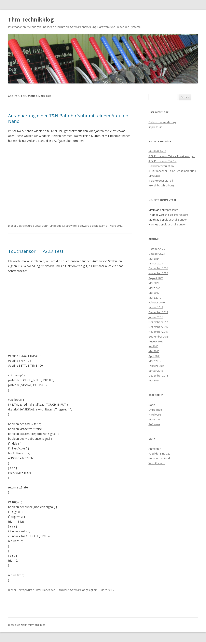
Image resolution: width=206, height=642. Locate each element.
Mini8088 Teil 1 (157, 151)
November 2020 (158, 273)
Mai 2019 (154, 292)
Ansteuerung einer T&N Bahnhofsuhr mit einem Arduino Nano (68, 118)
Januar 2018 (156, 317)
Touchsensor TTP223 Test (36, 251)
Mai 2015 (154, 351)
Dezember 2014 (158, 375)
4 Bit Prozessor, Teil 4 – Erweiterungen (172, 156)
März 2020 (155, 288)
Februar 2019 (157, 302)
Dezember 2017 (158, 322)
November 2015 (158, 331)
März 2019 (155, 297)
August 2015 (156, 341)
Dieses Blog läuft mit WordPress (26, 625)
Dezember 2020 (158, 268)
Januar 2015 (156, 370)
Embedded (56, 225)
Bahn (45, 225)
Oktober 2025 (157, 249)
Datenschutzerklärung (162, 122)
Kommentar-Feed (159, 458)
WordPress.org (158, 463)
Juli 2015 (153, 346)
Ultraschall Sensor (175, 219)
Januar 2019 (156, 307)
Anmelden (155, 448)
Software (83, 225)
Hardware (70, 225)
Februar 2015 (157, 366)
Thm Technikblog (31, 19)
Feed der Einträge (159, 453)
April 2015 (154, 356)
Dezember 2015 (158, 327)
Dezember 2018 (158, 312)
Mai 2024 (154, 258)
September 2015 (159, 336)
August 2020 (156, 278)
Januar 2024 (156, 263)
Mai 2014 (154, 380)
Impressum (155, 127)
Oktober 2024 (157, 254)
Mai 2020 (154, 283)
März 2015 (155, 361)
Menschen (155, 419)
